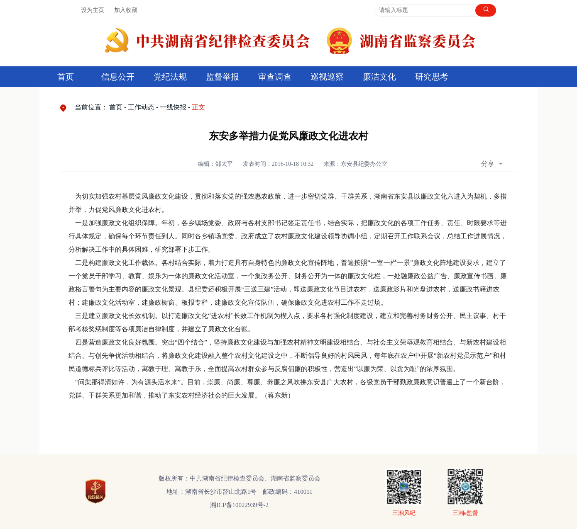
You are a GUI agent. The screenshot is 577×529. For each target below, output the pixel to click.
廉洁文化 (379, 76)
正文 (198, 107)
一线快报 (173, 107)
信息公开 (117, 76)
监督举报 (222, 76)
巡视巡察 (327, 76)
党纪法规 (170, 76)
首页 (65, 76)
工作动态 (141, 107)
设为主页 (92, 10)
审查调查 (274, 76)
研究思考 (431, 76)
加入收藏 (125, 10)
